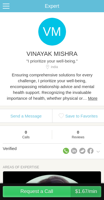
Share (98, 6)
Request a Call (60, 191)
